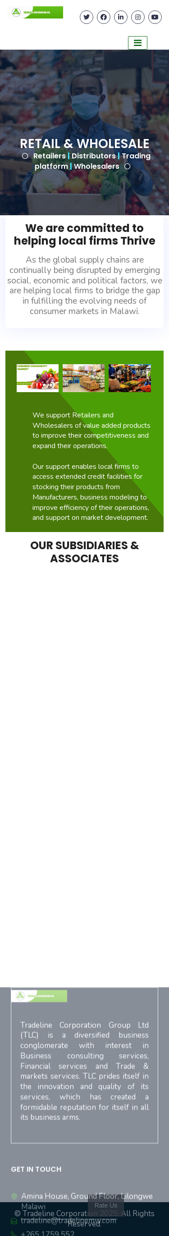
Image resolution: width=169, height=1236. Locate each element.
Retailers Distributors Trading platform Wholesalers (92, 161)
